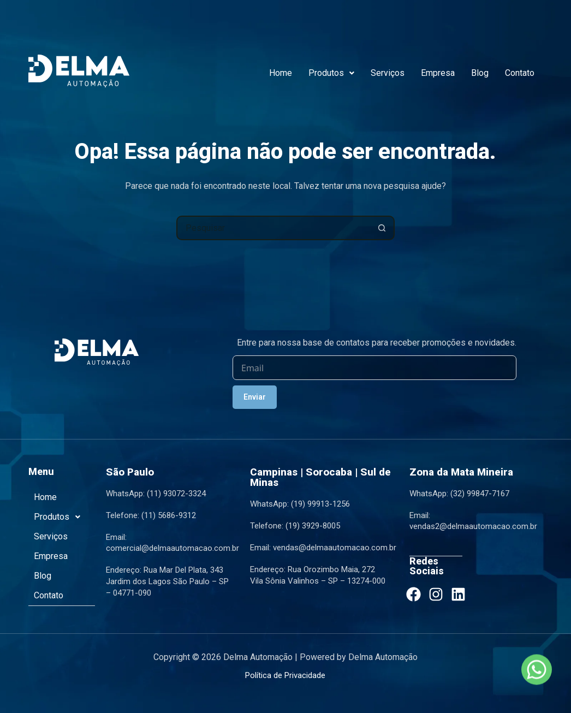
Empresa (438, 73)
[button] (331, 73)
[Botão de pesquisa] (382, 228)
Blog (480, 73)
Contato (519, 73)
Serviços (388, 73)
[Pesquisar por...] (273, 228)
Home (280, 73)
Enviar (254, 397)
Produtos (331, 73)
